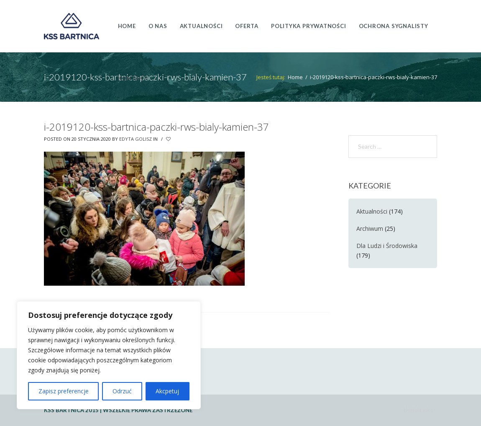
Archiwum (369, 228)
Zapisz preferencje (63, 391)
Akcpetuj (167, 391)
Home (295, 77)
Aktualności (371, 211)
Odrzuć (122, 391)
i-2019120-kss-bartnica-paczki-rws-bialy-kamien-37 (156, 127)
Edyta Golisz (135, 139)
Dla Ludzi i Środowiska (386, 246)
